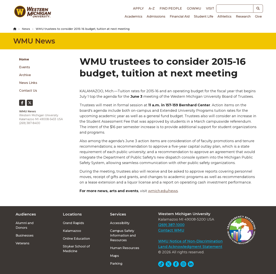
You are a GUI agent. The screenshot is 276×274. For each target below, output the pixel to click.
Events (24, 67)
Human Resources (124, 248)
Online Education (76, 238)
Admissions (156, 16)
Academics (133, 16)
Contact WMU (171, 230)
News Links (28, 83)
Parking (116, 263)
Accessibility (120, 223)
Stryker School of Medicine (76, 249)
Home (24, 59)
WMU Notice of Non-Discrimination (190, 241)
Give (258, 16)
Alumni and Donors (25, 225)
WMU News (34, 41)
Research (243, 16)
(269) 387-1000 (171, 225)
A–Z (152, 8)
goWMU (194, 8)
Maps (114, 256)
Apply (138, 8)
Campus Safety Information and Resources (123, 235)
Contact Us (28, 90)
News (26, 29)
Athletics (224, 16)
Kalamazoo (72, 231)
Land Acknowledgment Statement (190, 247)
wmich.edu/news (163, 191)
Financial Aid (180, 16)
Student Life (203, 16)
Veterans (22, 243)
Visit (210, 8)
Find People (171, 8)
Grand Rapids (73, 223)
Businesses (25, 235)
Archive (25, 75)
